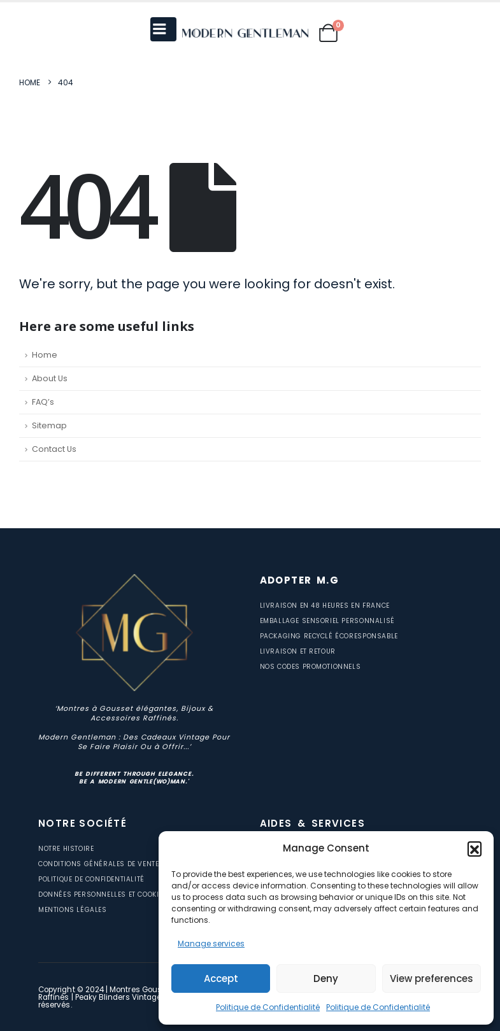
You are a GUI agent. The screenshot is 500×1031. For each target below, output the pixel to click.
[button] (474, 848)
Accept (221, 978)
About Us (50, 378)
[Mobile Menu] (163, 29)
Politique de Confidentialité (268, 1007)
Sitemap (49, 425)
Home (44, 354)
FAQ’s (43, 401)
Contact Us (54, 449)
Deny (325, 978)
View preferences (431, 978)
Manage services (211, 943)
